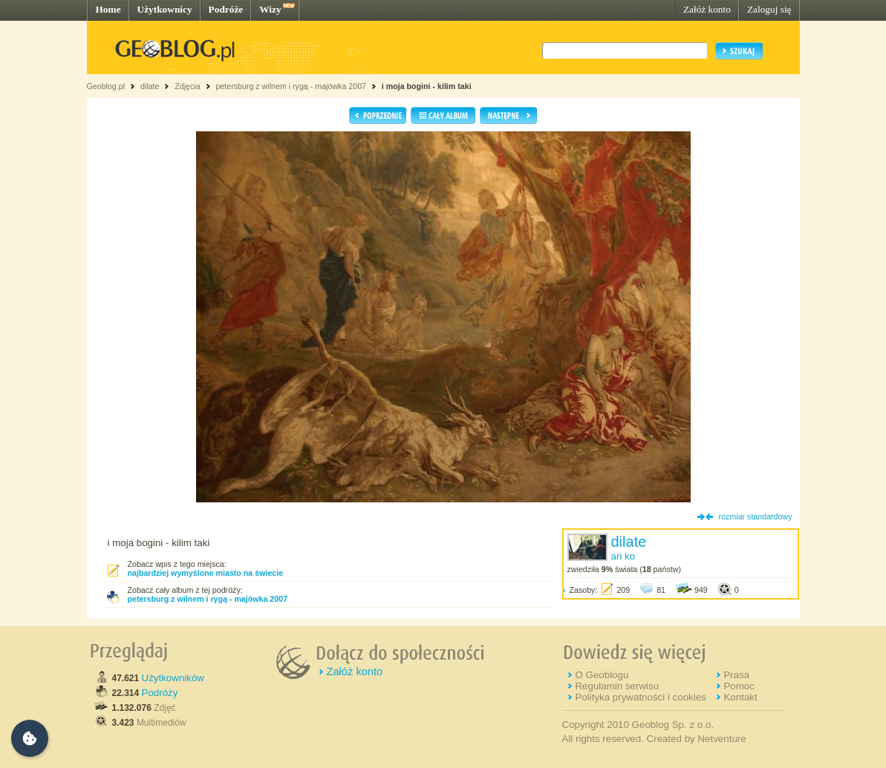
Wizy (270, 9)
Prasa (736, 674)
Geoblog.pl (106, 86)
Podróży (160, 692)
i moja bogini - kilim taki (427, 86)
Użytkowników (173, 677)
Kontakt (740, 697)
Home (108, 9)
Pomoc (738, 686)
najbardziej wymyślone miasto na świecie (206, 572)
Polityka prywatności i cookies (640, 697)
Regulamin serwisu (617, 686)
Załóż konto (707, 9)
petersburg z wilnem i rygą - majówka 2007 (290, 86)
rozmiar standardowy (755, 516)
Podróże (226, 9)
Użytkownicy (164, 9)
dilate (149, 86)
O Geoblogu (601, 674)
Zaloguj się (769, 9)
